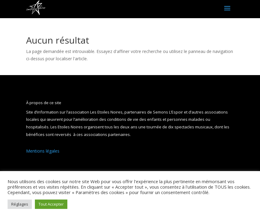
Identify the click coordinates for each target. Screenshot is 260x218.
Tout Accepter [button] (51, 204)
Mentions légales (42, 151)
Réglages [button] (19, 204)
